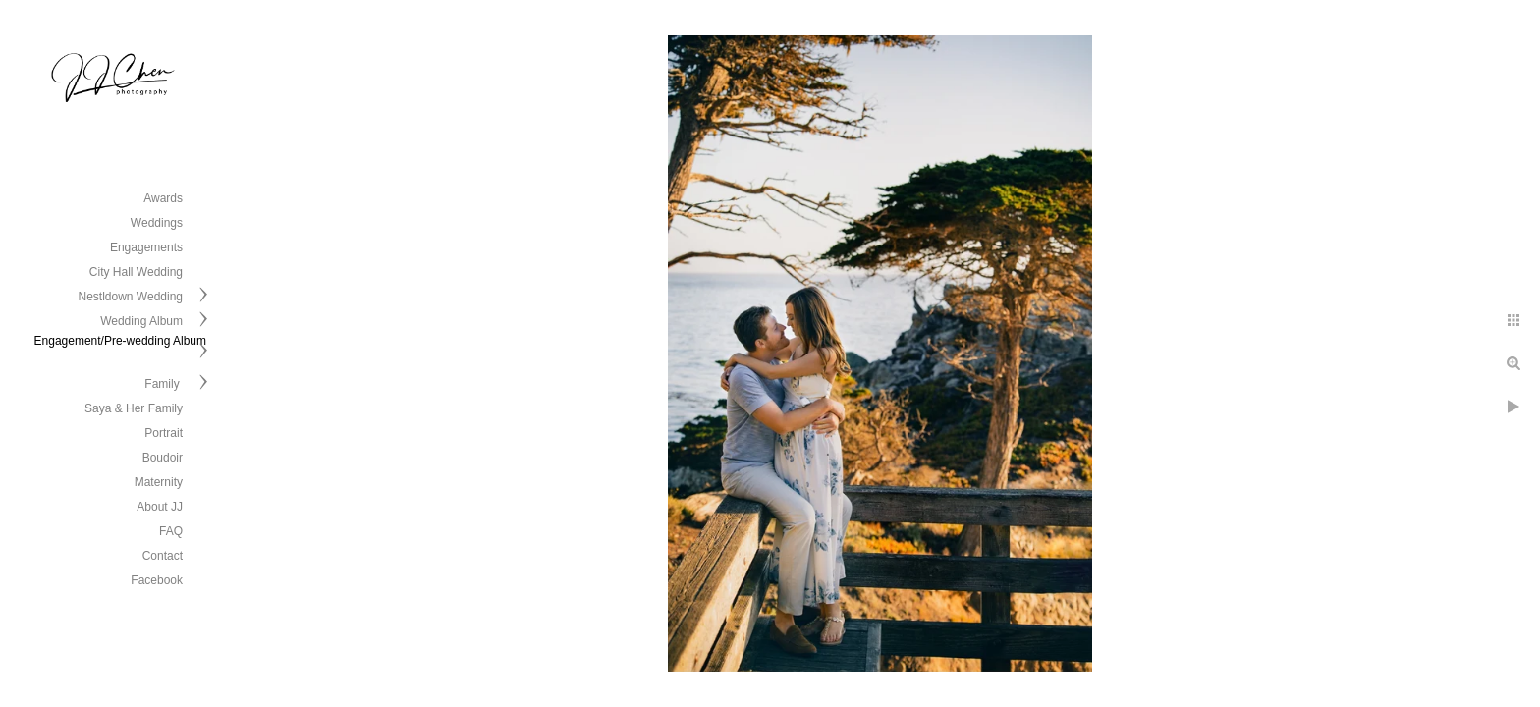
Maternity (159, 482)
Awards (163, 198)
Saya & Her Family (133, 408)
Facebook (157, 580)
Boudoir (162, 457)
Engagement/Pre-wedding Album (120, 341)
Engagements (146, 247)
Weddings (157, 223)
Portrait (163, 433)
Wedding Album (141, 321)
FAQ (171, 531)
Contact (162, 556)
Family (163, 384)
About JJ (160, 507)
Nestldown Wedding (130, 296)
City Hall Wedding (136, 272)
